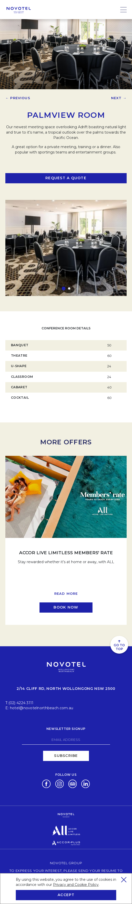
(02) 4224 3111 (21, 703)
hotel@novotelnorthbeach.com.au (41, 708)
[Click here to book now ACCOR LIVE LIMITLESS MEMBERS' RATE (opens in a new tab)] (66, 607)
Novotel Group (66, 863)
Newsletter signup (66, 729)
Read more (66, 593)
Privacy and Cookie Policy (76, 884)
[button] (63, 288)
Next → (119, 98)
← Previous (17, 98)
